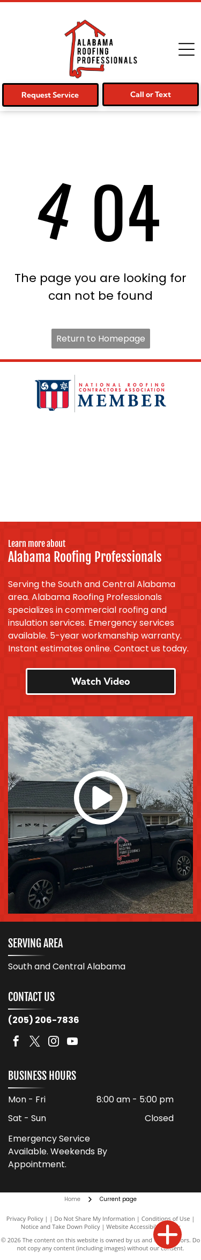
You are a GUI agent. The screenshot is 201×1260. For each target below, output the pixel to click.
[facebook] (16, 1042)
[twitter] (35, 1042)
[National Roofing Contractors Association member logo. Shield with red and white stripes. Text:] (100, 393)
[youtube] (72, 1042)
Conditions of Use (166, 1218)
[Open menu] (186, 49)
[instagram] (54, 1042)
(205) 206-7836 (43, 1020)
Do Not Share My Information (94, 1218)
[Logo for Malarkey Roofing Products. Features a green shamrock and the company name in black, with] (100, 442)
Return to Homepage (100, 338)
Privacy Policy (24, 1218)
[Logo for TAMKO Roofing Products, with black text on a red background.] (100, 490)
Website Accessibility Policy (143, 1226)
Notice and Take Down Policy (60, 1226)
